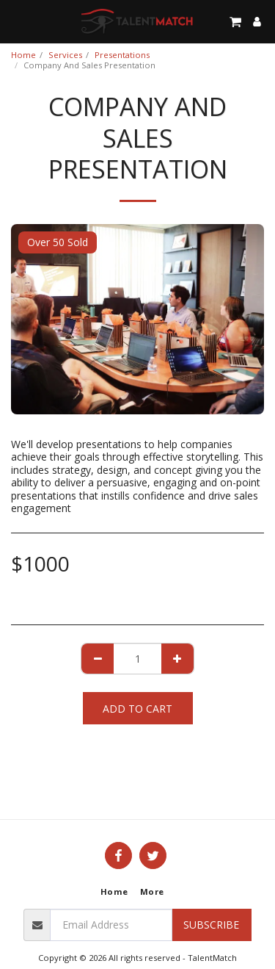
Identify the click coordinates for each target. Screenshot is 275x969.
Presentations (122, 54)
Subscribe (211, 925)
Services (65, 54)
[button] (16, 21)
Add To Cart (137, 709)
